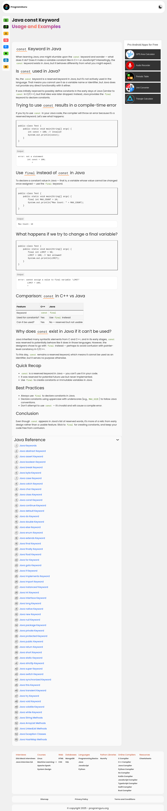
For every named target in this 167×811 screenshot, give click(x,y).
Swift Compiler (125, 784)
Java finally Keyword (31, 546)
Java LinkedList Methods (33, 725)
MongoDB (69, 755)
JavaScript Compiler (127, 777)
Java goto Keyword (30, 562)
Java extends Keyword (32, 535)
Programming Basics (88, 755)
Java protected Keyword (33, 633)
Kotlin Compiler (125, 773)
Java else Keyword (30, 524)
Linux (39, 755)
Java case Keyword (30, 475)
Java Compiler (125, 763)
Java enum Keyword (31, 530)
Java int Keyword (29, 589)
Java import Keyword (31, 579)
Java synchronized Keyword (35, 676)
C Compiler (123, 755)
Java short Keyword (30, 649)
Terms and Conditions (125, 796)
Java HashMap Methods (33, 736)
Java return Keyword (31, 644)
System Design (44, 766)
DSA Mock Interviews (25, 755)
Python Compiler (126, 766)
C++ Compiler (124, 759)
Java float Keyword (30, 551)
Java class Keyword (30, 491)
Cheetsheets (145, 755)
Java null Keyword (29, 617)
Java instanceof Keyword (33, 584)
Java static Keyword (30, 655)
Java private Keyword (31, 628)
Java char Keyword (30, 486)
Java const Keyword (30, 497)
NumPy (103, 755)
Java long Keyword (30, 600)
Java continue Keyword (32, 502)
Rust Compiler (124, 788)
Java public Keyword (31, 638)
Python (81, 766)
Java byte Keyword (30, 470)
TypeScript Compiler (127, 780)
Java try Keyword (29, 693)
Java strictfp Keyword (31, 660)
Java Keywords (28, 442)
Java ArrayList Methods (32, 720)
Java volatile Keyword (31, 704)
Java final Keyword (30, 540)
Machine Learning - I (46, 759)
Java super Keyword (31, 666)
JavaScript (83, 763)
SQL (67, 759)
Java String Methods (31, 715)
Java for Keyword (29, 557)
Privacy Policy (81, 796)
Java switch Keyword (31, 671)
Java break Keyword (31, 464)
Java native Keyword (31, 606)
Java (80, 759)
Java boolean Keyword (32, 459)
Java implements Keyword (34, 573)
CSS (60, 759)
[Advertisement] (91, 6)
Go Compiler (124, 770)
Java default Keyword (31, 508)
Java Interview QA (24, 759)
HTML (60, 755)
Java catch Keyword (31, 481)
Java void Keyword (30, 698)
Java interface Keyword (32, 595)
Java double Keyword (31, 519)
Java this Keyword (29, 682)
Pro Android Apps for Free (142, 44)
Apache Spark (44, 763)
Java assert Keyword (31, 453)
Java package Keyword (32, 622)
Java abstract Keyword (32, 448)
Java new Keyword (30, 611)
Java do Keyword (29, 513)
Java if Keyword (28, 568)
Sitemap (44, 796)
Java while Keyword (30, 709)
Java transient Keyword (32, 687)
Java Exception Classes (32, 731)
